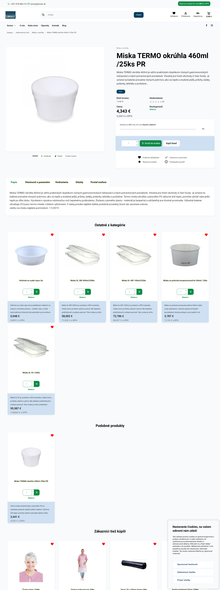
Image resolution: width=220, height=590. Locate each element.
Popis (14, 182)
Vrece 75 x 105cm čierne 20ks (110, 468)
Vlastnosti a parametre (37, 182)
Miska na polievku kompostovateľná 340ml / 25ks (152, 272)
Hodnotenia (61, 182)
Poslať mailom (98, 182)
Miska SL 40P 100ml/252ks (110, 271)
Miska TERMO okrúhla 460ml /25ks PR (61, 33)
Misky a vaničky (38, 33)
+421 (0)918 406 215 (20, 540)
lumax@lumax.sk (18, 543)
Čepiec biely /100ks (26, 468)
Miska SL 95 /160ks (193, 271)
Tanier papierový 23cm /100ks (151, 468)
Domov (10, 33)
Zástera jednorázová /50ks (68, 468)
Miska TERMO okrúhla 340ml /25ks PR (26, 370)
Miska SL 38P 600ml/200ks (68, 271)
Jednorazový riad (22, 33)
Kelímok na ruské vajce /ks (26, 271)
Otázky (79, 182)
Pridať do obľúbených (151, 158)
